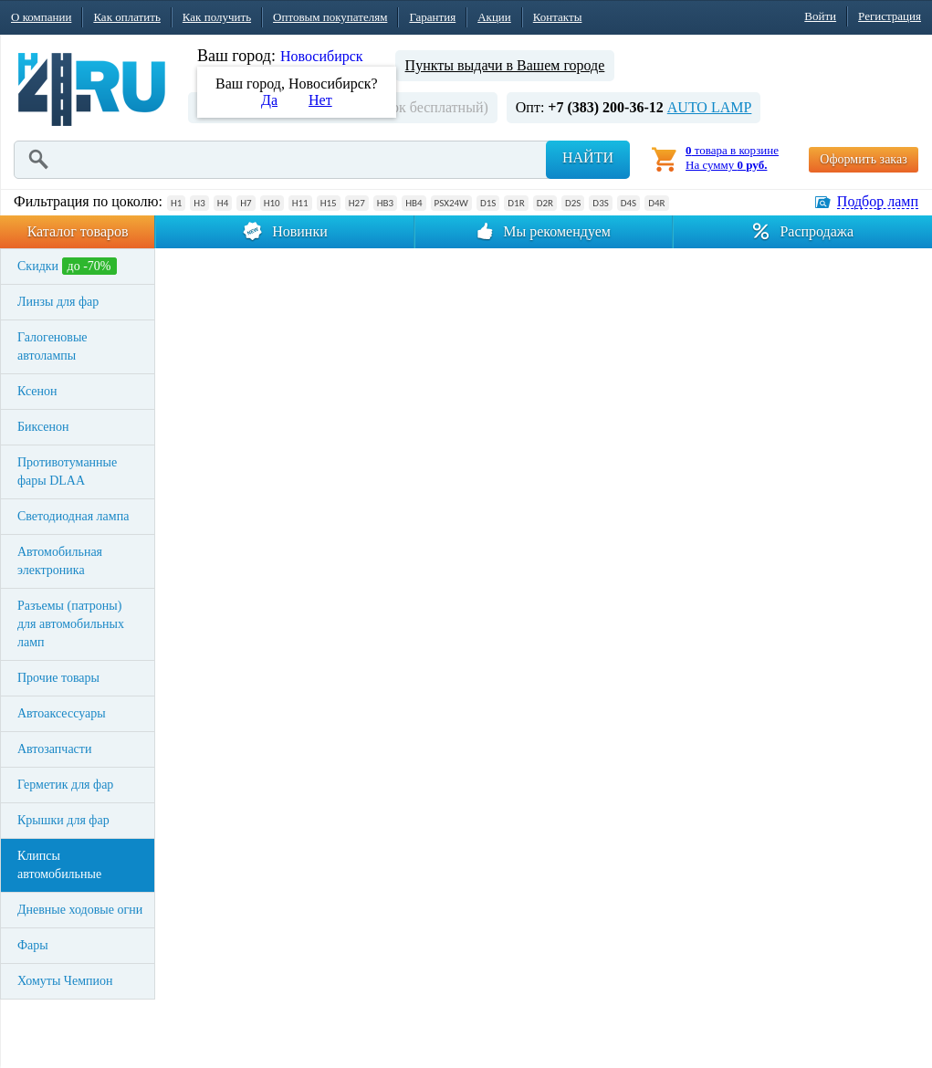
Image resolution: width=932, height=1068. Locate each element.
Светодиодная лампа (73, 516)
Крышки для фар (63, 820)
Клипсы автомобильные (59, 865)
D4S (628, 203)
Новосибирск (321, 56)
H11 (300, 203)
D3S (600, 203)
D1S (488, 203)
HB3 (385, 203)
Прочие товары (58, 678)
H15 (328, 203)
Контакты (557, 17)
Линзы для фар (58, 302)
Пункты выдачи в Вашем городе (505, 65)
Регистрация (889, 16)
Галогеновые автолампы (52, 346)
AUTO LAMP (709, 107)
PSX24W (451, 203)
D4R (656, 203)
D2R (545, 203)
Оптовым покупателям (330, 17)
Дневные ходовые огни (79, 909)
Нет (320, 100)
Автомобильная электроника (59, 561)
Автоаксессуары (61, 713)
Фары (32, 945)
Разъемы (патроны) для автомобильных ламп (70, 624)
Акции (494, 17)
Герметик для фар (65, 784)
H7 (245, 203)
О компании (41, 17)
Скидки (67, 266)
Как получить (217, 17)
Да (269, 100)
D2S (573, 203)
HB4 (413, 203)
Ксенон (37, 391)
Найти (587, 157)
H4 (222, 203)
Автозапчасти (54, 749)
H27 (357, 203)
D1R (516, 203)
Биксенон (43, 427)
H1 (176, 203)
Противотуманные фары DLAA (67, 471)
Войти (820, 16)
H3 (199, 203)
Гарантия (432, 17)
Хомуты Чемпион (65, 981)
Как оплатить (126, 17)
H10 (272, 203)
